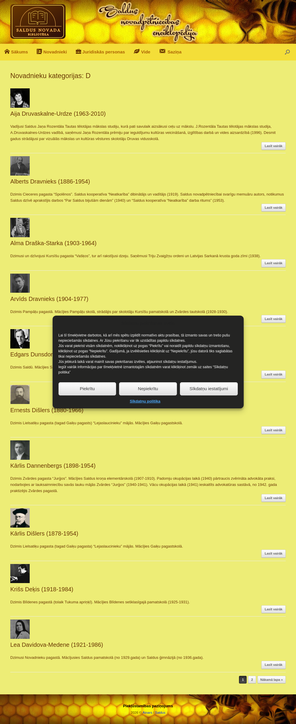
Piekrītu (87, 402)
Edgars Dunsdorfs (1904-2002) (50, 354)
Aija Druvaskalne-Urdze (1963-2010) (58, 113)
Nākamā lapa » (271, 679)
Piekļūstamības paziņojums (148, 706)
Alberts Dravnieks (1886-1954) (50, 181)
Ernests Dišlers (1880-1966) (46, 410)
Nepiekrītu (148, 402)
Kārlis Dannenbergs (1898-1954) (53, 465)
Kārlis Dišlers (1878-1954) (44, 533)
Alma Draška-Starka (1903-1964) (53, 243)
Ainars (147, 712)
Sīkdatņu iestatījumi (209, 402)
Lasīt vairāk (273, 146)
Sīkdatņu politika (145, 415)
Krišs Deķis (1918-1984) (41, 589)
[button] (287, 52)
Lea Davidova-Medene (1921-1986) (56, 645)
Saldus (160, 712)
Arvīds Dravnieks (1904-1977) (49, 299)
